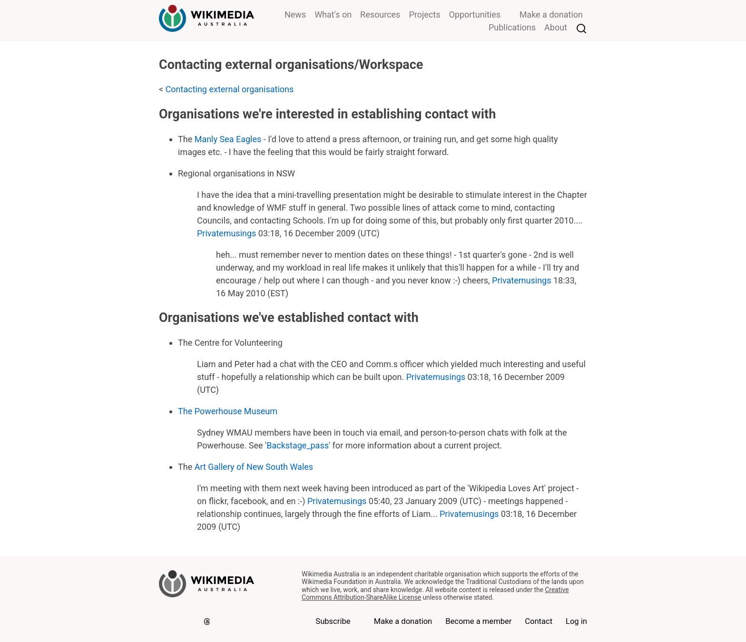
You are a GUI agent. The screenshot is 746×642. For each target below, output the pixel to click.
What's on (333, 14)
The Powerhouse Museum (227, 411)
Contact (538, 621)
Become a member (478, 621)
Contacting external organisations (230, 89)
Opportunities (475, 14)
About (555, 27)
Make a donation (551, 14)
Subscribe (332, 621)
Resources (380, 14)
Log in (576, 621)
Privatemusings (226, 233)
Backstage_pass (297, 445)
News (295, 14)
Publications (512, 27)
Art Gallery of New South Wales (254, 467)
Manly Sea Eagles (228, 139)
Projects (424, 14)
